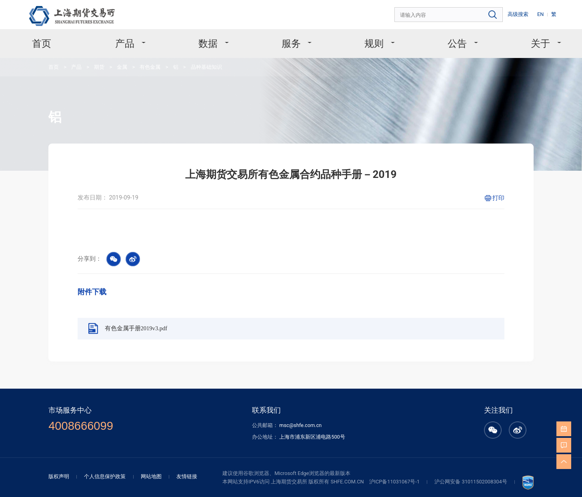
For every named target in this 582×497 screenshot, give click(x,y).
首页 (64, 39)
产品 (141, 39)
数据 (216, 39)
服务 (291, 39)
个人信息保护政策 (122, 434)
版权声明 (80, 434)
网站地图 (164, 434)
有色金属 (137, 61)
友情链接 (197, 434)
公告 (443, 39)
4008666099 (99, 387)
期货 (91, 61)
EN (544, 13)
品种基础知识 (188, 61)
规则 (367, 39)
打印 (480, 180)
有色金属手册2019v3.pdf (149, 298)
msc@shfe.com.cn (300, 386)
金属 (111, 61)
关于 (518, 39)
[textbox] (460, 13)
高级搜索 (523, 13)
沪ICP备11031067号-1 (383, 438)
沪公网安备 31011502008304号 (453, 438)
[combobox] (460, 13)
